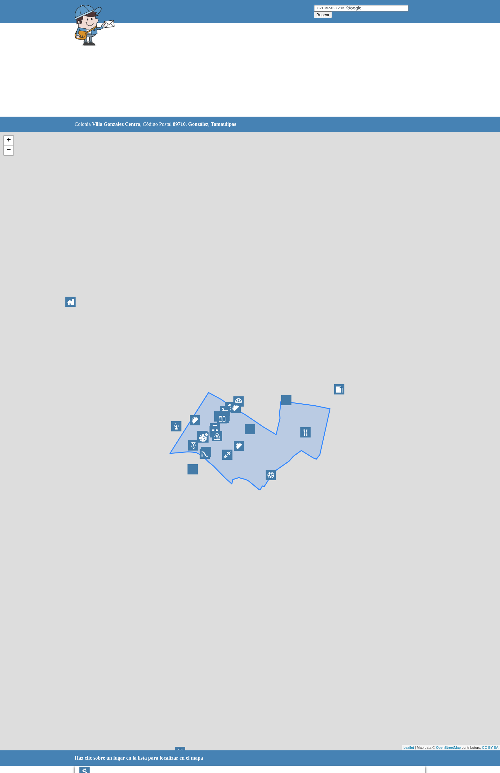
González (198, 124)
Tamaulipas (223, 124)
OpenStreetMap (448, 747)
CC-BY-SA (490, 747)
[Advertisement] (234, 70)
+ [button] (9, 140)
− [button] (9, 150)
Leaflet (408, 747)
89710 (179, 124)
